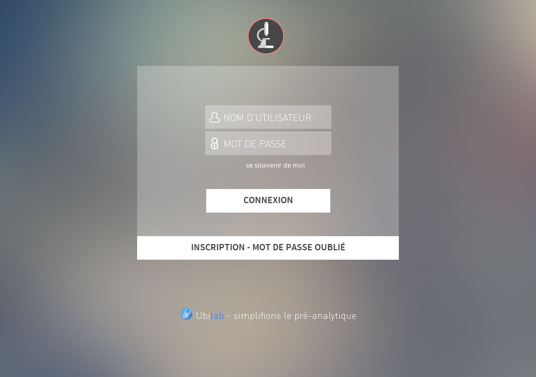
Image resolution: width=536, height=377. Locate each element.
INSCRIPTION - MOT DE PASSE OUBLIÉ (268, 247)
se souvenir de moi (275, 165)
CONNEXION (268, 200)
